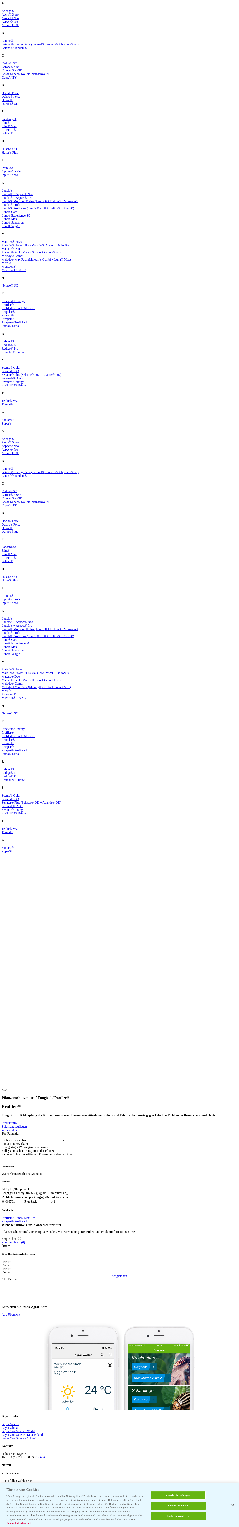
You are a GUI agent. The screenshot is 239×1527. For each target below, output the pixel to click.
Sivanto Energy (13, 381)
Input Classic (11, 171)
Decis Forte (10, 93)
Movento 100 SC (14, 270)
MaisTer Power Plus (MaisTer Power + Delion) (35, 245)
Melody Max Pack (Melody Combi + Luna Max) (36, 259)
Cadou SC (9, 63)
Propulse (8, 311)
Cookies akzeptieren (178, 1515)
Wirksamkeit (10, 1130)
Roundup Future (13, 352)
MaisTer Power (12, 241)
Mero (6, 263)
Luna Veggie (11, 226)
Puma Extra (10, 326)
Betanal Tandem (14, 48)
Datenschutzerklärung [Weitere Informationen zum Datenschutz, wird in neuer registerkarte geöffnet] (18, 1522)
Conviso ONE (12, 70)
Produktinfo (9, 1123)
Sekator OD (10, 371)
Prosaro (8, 315)
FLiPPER (9, 129)
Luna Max (9, 219)
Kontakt (40, 1457)
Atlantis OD (10, 25)
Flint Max (9, 126)
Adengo (8, 11)
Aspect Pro (10, 21)
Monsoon (9, 266)
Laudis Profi (11, 204)
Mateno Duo (11, 248)
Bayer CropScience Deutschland (22, 1434)
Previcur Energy (13, 301)
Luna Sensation (13, 222)
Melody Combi (12, 256)
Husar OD (9, 149)
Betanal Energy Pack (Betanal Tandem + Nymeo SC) (40, 44)
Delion (7, 100)
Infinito (7, 168)
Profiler (8, 304)
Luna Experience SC (16, 215)
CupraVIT (9, 77)
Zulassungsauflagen (14, 1126)
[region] (119, 1505)
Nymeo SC (10, 285)
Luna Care (9, 212)
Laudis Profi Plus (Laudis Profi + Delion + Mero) (38, 208)
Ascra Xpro (10, 14)
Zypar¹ (7, 423)
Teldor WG (10, 400)
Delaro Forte (11, 96)
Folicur (7, 133)
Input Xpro (10, 175)
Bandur (7, 40)
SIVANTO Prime (14, 385)
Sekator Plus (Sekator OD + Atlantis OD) (31, 374)
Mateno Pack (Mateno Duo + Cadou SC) (31, 252)
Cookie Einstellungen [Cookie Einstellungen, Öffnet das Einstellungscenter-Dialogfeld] (178, 1495)
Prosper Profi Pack (15, 322)
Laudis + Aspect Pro (17, 197)
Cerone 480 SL (12, 66)
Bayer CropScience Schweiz (20, 1438)
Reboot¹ (8, 341)
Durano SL (10, 103)
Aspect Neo (10, 18)
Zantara (8, 420)
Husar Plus (10, 152)
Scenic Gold (11, 367)
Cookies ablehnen (178, 1505)
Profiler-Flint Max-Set (18, 308)
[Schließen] (232, 1505)
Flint (6, 122)
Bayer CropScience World (18, 1431)
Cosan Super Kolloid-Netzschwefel (25, 74)
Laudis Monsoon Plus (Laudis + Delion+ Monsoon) (40, 201)
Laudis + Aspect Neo (17, 194)
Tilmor (7, 404)
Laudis (7, 190)
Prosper (8, 319)
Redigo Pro (10, 348)
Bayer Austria (10, 1424)
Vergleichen (119, 1276)
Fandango (9, 119)
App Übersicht (11, 1314)
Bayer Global (10, 1427)
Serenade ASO (12, 378)
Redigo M (9, 345)
